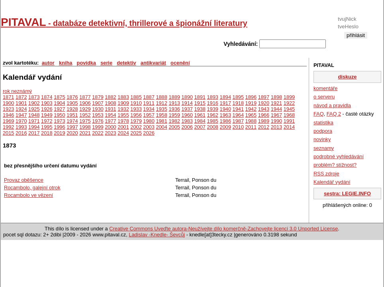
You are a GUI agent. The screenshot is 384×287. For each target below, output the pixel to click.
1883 (123, 97)
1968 (289, 115)
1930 (97, 109)
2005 (174, 127)
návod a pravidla (332, 105)
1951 (72, 115)
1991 (289, 121)
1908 (110, 103)
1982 (174, 121)
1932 (123, 109)
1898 (276, 97)
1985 (212, 121)
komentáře (325, 88)
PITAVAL (124, 22)
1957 (148, 115)
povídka (86, 63)
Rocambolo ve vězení (28, 195)
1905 (72, 103)
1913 (174, 103)
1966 (263, 115)
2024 (123, 133)
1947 (21, 115)
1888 (161, 97)
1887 (148, 97)
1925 (33, 109)
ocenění (180, 63)
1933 (135, 109)
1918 (238, 103)
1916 (212, 103)
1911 (148, 103)
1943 (263, 109)
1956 (135, 115)
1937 (186, 109)
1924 (21, 109)
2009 (225, 127)
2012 (263, 127)
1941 (238, 109)
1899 (289, 97)
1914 (186, 103)
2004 (161, 127)
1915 (199, 103)
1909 (123, 103)
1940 (225, 109)
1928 (72, 109)
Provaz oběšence (23, 180)
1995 (46, 127)
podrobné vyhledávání (338, 156)
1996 (59, 127)
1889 (174, 97)
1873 (33, 97)
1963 (225, 115)
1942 (251, 109)
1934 (148, 109)
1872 (21, 97)
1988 (251, 121)
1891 (199, 97)
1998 (84, 127)
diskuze (347, 77)
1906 (84, 103)
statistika (323, 123)
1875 (59, 97)
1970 (21, 121)
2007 (199, 127)
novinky (322, 139)
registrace (355, 42)
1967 (276, 115)
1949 (46, 115)
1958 (161, 115)
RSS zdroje (326, 174)
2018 (46, 133)
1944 (276, 109)
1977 (110, 121)
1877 (84, 97)
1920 (263, 103)
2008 (212, 127)
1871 (8, 97)
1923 (8, 109)
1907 (97, 103)
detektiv (126, 63)
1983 (186, 121)
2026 (148, 133)
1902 (33, 103)
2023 (110, 133)
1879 (97, 97)
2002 (135, 127)
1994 (33, 127)
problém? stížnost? (335, 165)
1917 (225, 103)
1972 (46, 121)
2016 (21, 133)
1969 (8, 121)
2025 (135, 133)
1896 (251, 97)
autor (48, 63)
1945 (289, 109)
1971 (33, 121)
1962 (212, 115)
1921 (276, 103)
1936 (174, 109)
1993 (21, 127)
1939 (212, 109)
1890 (186, 97)
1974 (72, 121)
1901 (21, 103)
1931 (110, 109)
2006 (186, 127)
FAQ (318, 114)
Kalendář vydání (331, 182)
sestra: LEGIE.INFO (347, 194)
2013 (276, 127)
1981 (161, 121)
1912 (161, 103)
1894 (225, 97)
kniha (65, 63)
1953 (97, 115)
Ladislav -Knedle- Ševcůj (157, 235)
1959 (174, 115)
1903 (46, 103)
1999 (97, 127)
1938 (199, 109)
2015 (8, 133)
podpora (322, 131)
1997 (72, 127)
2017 (33, 133)
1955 (123, 115)
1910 (135, 103)
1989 (263, 121)
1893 (212, 97)
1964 (238, 115)
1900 (8, 103)
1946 (8, 115)
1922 (289, 103)
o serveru (324, 97)
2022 (97, 133)
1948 (33, 115)
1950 (59, 115)
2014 (289, 127)
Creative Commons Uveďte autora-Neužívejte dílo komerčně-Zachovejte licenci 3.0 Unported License (223, 229)
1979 (135, 121)
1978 (123, 121)
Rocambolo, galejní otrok (32, 188)
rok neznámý (17, 91)
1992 (8, 127)
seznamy (323, 148)
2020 (72, 133)
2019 (59, 133)
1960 (186, 115)
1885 (135, 97)
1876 (72, 97)
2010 (238, 127)
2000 (110, 127)
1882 (110, 97)
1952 (84, 115)
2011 (251, 127)
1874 (46, 97)
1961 (199, 115)
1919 (251, 103)
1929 (84, 109)
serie (106, 63)
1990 (276, 121)
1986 (225, 121)
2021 (84, 133)
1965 (251, 115)
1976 (97, 121)
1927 (59, 109)
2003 (148, 127)
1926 (46, 109)
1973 (59, 121)
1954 (110, 115)
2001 (123, 127)
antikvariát (153, 63)
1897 (263, 97)
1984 (199, 121)
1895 (238, 97)
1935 (161, 109)
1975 (84, 121)
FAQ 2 (334, 114)
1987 (238, 121)
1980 (148, 121)
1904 (59, 103)
